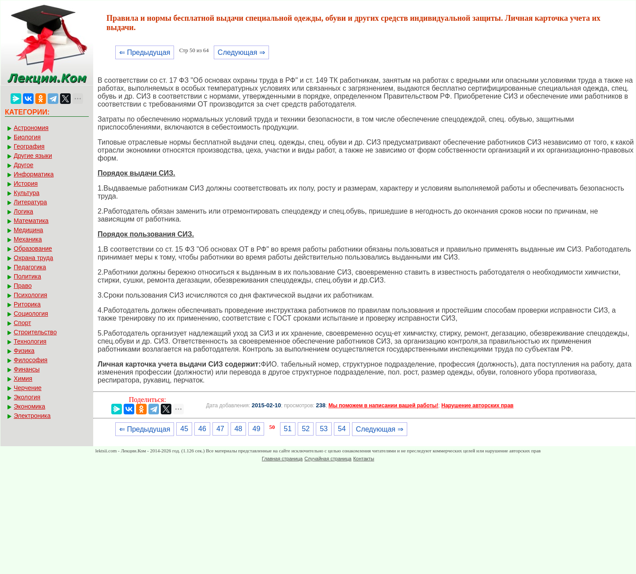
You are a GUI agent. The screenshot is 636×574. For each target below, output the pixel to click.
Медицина (28, 229)
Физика (24, 350)
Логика (23, 211)
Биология (27, 137)
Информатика (33, 174)
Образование (33, 248)
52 (306, 428)
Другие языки (33, 155)
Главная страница (282, 458)
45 (184, 428)
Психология (30, 294)
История (26, 183)
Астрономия (31, 127)
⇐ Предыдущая (144, 52)
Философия (30, 360)
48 (238, 428)
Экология (27, 397)
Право (23, 285)
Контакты (364, 458)
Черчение (28, 387)
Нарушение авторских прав (477, 405)
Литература (30, 202)
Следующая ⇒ (241, 52)
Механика (28, 239)
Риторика (27, 304)
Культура (26, 192)
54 (342, 428)
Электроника (32, 415)
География (29, 146)
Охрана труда (33, 257)
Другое (23, 164)
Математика (31, 220)
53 (324, 428)
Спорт (22, 322)
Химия (23, 378)
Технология (30, 341)
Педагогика (30, 267)
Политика (27, 276)
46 (202, 428)
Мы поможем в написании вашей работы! (384, 405)
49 (256, 428)
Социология (31, 313)
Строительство (35, 332)
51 (288, 428)
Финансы (27, 369)
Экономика (29, 406)
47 (220, 428)
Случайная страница (327, 458)
